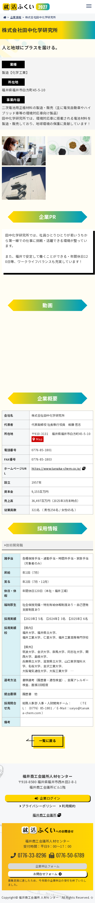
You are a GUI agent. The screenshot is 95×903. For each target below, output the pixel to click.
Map (39, 439)
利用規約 (69, 805)
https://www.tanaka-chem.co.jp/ (56, 468)
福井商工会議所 (45, 815)
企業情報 (15, 17)
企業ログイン (50, 798)
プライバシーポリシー (39, 805)
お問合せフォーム (45, 874)
